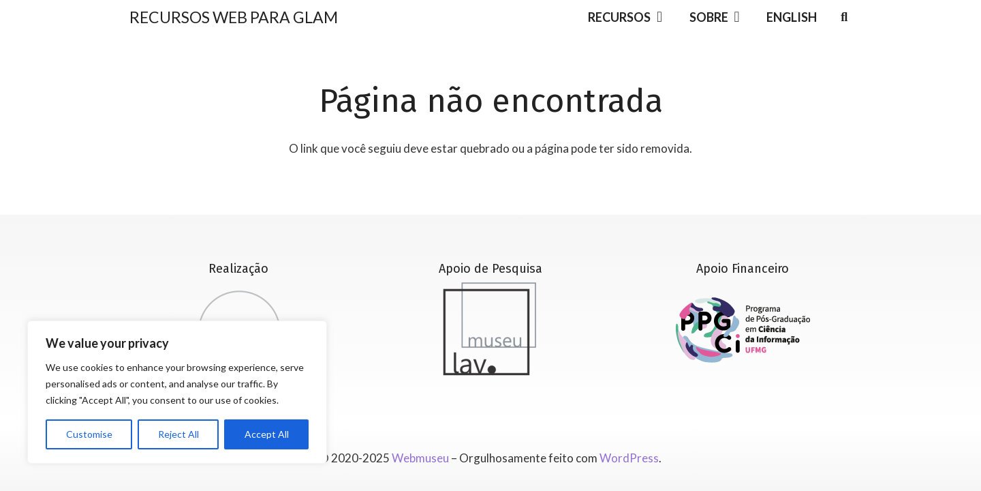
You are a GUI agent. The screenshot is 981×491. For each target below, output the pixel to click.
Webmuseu (420, 458)
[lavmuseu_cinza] (490, 328)
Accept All (267, 434)
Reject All (178, 434)
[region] (177, 392)
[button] (656, 17)
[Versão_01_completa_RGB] (743, 330)
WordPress (629, 458)
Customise (89, 434)
